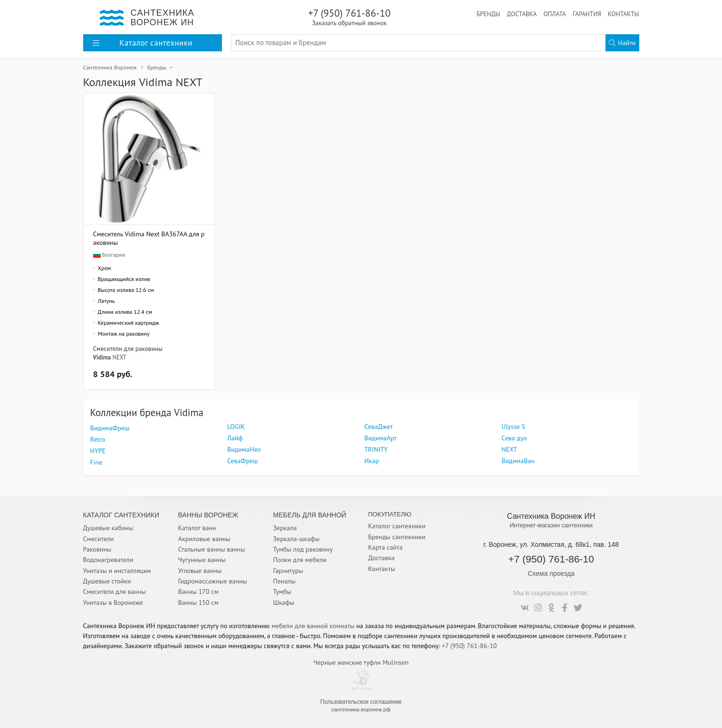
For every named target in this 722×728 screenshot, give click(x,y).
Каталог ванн (197, 528)
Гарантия (587, 14)
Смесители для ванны (114, 591)
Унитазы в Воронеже (113, 602)
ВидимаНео (244, 449)
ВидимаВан (518, 460)
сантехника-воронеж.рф (361, 709)
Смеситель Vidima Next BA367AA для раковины (149, 238)
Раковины (97, 549)
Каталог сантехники (397, 526)
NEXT (119, 357)
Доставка (522, 14)
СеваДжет (379, 426)
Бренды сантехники (396, 537)
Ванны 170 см (198, 591)
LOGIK (236, 426)
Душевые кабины (108, 528)
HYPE (98, 451)
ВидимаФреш (110, 428)
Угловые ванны (200, 570)
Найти (622, 43)
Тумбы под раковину (303, 549)
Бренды (488, 14)
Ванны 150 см (198, 602)
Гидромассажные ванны (212, 581)
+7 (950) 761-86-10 (349, 17)
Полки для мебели (300, 559)
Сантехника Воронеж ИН (551, 516)
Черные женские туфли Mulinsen (360, 662)
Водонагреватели (108, 559)
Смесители (98, 538)
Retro (98, 439)
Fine (96, 462)
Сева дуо (514, 438)
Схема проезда (551, 573)
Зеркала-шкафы (296, 538)
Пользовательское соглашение (361, 702)
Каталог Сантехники (121, 515)
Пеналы (284, 581)
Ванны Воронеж (208, 515)
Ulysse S (513, 426)
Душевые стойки (107, 581)
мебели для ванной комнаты (313, 625)
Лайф (235, 438)
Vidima (102, 357)
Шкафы (284, 602)
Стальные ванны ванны (211, 549)
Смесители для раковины (128, 348)
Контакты (623, 14)
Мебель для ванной (310, 515)
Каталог (143, 43)
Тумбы (282, 591)
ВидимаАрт (381, 438)
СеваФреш (242, 460)
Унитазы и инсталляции (117, 570)
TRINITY (376, 449)
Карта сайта (385, 547)
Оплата (554, 14)
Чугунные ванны (202, 559)
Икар (372, 460)
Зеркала (285, 528)
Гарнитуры (288, 570)
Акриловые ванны (204, 538)
